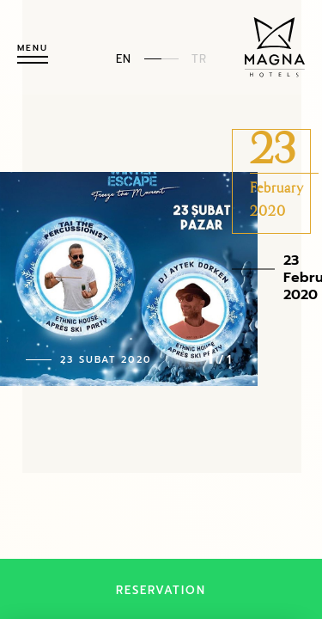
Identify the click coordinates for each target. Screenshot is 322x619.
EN (123, 58)
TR (199, 58)
